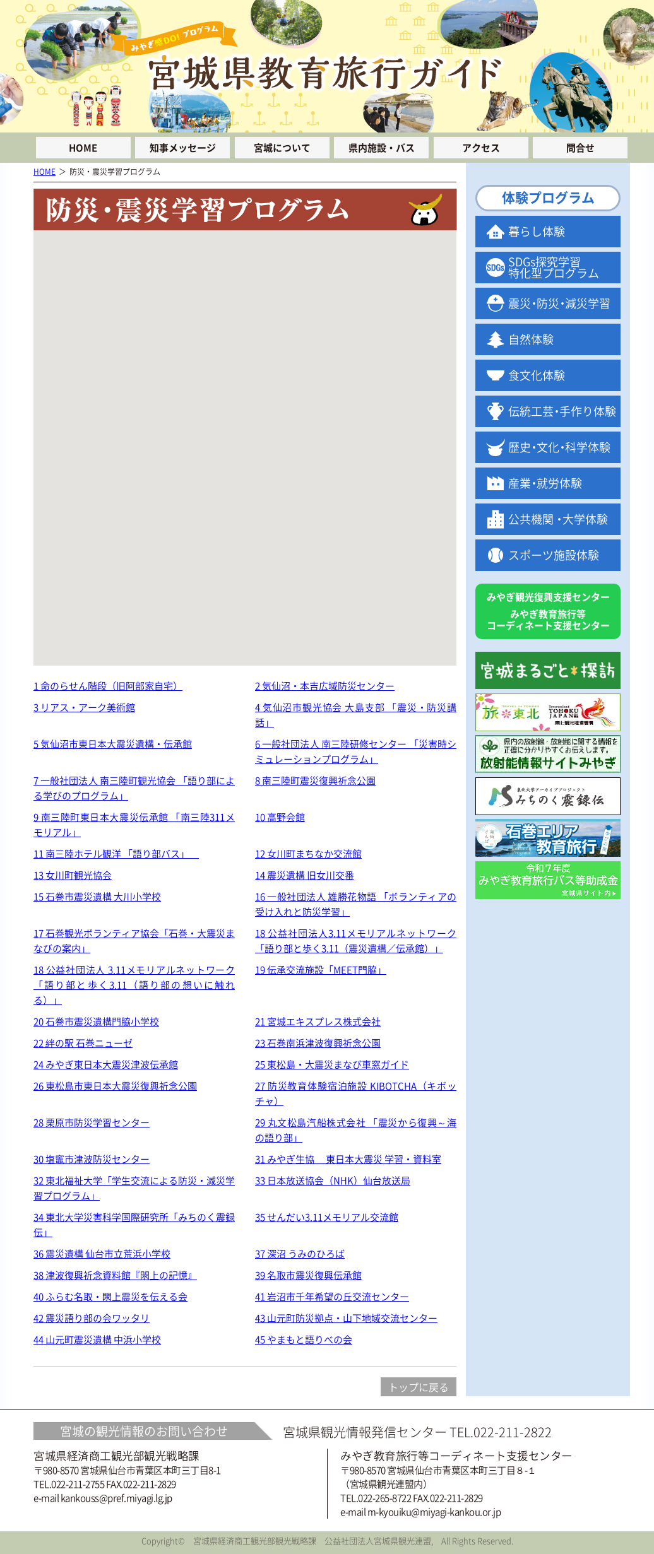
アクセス (481, 148)
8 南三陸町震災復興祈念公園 (315, 780)
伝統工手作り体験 (562, 411)
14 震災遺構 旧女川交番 (304, 875)
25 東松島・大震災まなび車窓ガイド (332, 1064)
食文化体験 (536, 375)
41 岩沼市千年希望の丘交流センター (332, 1297)
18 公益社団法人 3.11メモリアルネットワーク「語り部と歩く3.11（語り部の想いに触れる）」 (134, 985)
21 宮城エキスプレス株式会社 (318, 1021)
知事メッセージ (183, 148)
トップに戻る (418, 1386)
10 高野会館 (280, 817)
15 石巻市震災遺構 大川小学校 (97, 897)
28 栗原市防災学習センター (91, 1122)
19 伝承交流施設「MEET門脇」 (320, 970)
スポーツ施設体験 (553, 554)
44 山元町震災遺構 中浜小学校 (97, 1339)
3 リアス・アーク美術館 (84, 707)
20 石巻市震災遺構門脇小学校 (96, 1021)
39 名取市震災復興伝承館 (308, 1275)
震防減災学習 (559, 303)
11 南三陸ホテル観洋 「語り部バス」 (116, 854)
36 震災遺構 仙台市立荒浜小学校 (101, 1254)
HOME (83, 148)
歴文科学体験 (559, 447)
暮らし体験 (536, 231)
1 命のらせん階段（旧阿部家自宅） (107, 686)
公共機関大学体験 (558, 518)
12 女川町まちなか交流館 (308, 854)
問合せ (580, 148)
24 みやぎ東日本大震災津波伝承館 (105, 1064)
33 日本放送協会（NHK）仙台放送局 (332, 1180)
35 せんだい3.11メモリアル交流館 (326, 1217)
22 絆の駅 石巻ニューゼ (83, 1043)
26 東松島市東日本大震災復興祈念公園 (115, 1086)
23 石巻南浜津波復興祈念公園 (318, 1043)
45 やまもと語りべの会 (303, 1339)
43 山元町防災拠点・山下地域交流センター (346, 1318)
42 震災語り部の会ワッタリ (91, 1318)
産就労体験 (545, 483)
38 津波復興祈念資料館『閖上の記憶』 (115, 1275)
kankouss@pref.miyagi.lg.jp (116, 1498)
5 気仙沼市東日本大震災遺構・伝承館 (112, 744)
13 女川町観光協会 (72, 875)
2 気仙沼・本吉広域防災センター (325, 686)
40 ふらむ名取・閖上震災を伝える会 (110, 1297)
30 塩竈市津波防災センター (91, 1159)
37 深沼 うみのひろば (300, 1254)
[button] (320, 297)
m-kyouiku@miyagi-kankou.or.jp (434, 1512)
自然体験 (531, 339)
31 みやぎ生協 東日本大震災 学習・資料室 (348, 1159)
